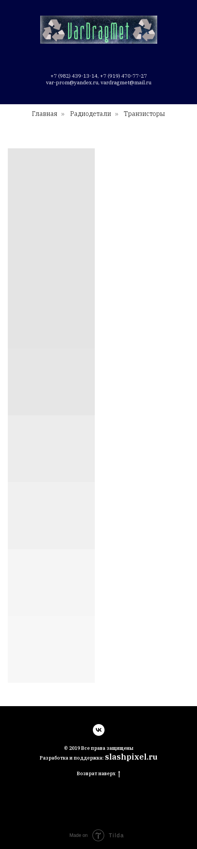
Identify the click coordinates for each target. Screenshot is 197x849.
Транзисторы (144, 113)
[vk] (99, 730)
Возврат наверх (98, 774)
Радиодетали (90, 113)
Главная (44, 113)
